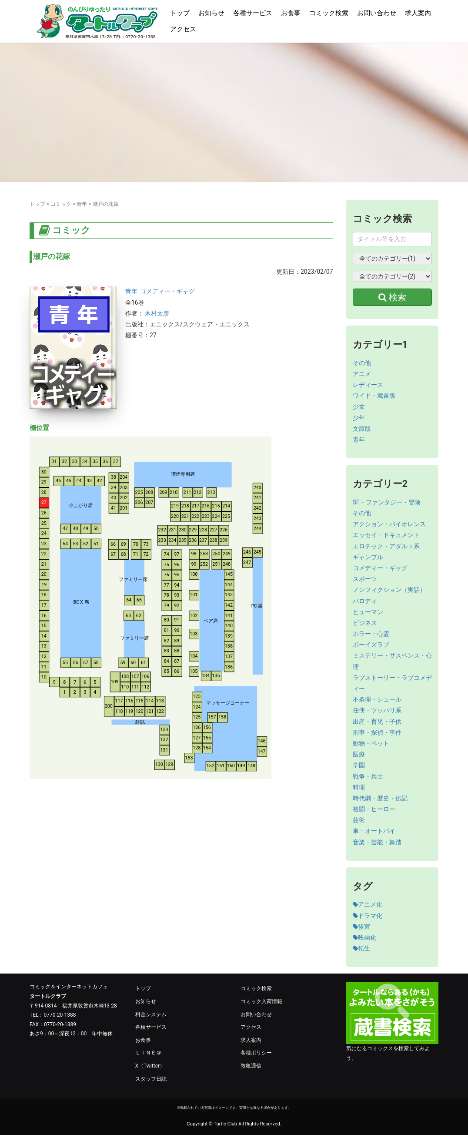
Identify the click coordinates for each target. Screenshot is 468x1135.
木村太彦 (157, 313)
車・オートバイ (374, 830)
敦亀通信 (251, 1066)
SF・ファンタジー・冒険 (387, 502)
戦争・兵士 (368, 776)
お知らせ (211, 13)
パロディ (365, 601)
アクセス (183, 29)
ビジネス (365, 622)
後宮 (361, 926)
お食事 (291, 13)
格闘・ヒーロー (374, 809)
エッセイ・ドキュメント (386, 534)
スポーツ (365, 578)
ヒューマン (368, 611)
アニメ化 (367, 904)
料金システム (151, 1014)
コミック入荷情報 (261, 1001)
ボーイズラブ (371, 644)
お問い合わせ (376, 13)
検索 (392, 297)
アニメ (362, 373)
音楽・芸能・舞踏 (377, 842)
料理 (359, 787)
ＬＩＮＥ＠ (148, 1053)
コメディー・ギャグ (167, 291)
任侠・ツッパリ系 (377, 710)
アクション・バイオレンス (389, 523)
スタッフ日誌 (151, 1079)
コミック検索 (328, 13)
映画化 (364, 937)
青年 (82, 204)
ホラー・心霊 (371, 633)
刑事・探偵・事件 (377, 732)
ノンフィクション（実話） (389, 589)
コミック (60, 204)
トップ (180, 13)
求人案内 (418, 13)
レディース (368, 384)
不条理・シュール (377, 699)
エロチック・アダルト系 (386, 546)
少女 (359, 406)
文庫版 (362, 428)
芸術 (359, 819)
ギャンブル (368, 557)
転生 (361, 948)
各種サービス (252, 13)
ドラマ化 (367, 915)
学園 (359, 765)
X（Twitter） (150, 1066)
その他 (362, 362)
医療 (359, 754)
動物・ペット (371, 743)
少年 (359, 417)
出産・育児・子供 (377, 721)
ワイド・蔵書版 (374, 395)
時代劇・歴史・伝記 (380, 798)
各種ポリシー (256, 1053)
